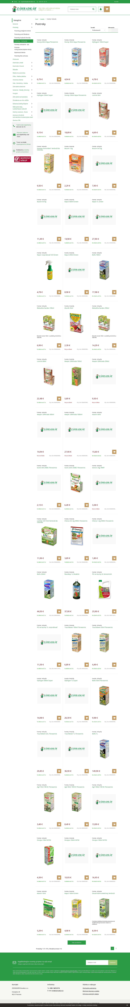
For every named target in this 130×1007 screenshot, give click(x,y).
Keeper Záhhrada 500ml (45, 414)
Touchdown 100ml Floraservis (75, 627)
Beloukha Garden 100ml (45, 308)
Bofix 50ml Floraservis (100, 680)
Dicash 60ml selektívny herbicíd (103, 893)
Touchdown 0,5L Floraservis (47, 734)
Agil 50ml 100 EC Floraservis (74, 787)
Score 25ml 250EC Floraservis (75, 468)
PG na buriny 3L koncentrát (102, 574)
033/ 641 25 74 (43, 1)
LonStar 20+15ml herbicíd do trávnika (47, 521)
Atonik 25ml (69, 308)
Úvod (15, 1)
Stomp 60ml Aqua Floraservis (47, 42)
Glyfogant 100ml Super (100, 42)
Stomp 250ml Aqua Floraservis (75, 95)
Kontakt (116, 1)
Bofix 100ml (96, 255)
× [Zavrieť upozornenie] (127, 1005)
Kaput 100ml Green (71, 893)
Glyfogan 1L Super (71, 680)
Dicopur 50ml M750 (44, 840)
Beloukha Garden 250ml (100, 308)
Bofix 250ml (41, 574)
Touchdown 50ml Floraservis (102, 627)
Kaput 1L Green (97, 202)
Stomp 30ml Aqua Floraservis (75, 42)
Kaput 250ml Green (71, 255)
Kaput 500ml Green (71, 202)
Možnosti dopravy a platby (91, 991)
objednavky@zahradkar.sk (28, 1)
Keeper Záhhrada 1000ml (73, 414)
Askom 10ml (41, 893)
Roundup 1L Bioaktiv (72, 574)
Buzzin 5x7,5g (97, 148)
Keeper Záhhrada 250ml (100, 361)
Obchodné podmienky (89, 988)
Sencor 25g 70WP (98, 468)
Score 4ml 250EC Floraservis (47, 468)
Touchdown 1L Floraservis (74, 734)
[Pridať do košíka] (59, 79)
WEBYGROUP (95, 1003)
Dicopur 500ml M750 (99, 840)
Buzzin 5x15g (41, 202)
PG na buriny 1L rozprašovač (47, 627)
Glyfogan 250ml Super (45, 95)
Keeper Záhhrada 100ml (73, 361)
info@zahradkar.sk (57, 991)
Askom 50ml (96, 414)
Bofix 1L (95, 734)
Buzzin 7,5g (69, 148)
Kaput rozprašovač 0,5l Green (47, 255)
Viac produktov (76, 942)
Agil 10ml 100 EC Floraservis (47, 787)
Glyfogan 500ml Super (45, 680)
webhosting (82, 1003)
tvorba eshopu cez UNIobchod (70, 1003)
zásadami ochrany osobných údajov (69, 971)
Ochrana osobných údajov (91, 994)
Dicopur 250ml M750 (72, 840)
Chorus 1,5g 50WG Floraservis (102, 521)
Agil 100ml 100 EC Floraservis (102, 787)
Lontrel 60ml (41, 361)
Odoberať (112, 962)
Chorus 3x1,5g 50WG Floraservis (76, 521)
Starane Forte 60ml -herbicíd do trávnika (48, 149)
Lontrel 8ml (96, 95)
